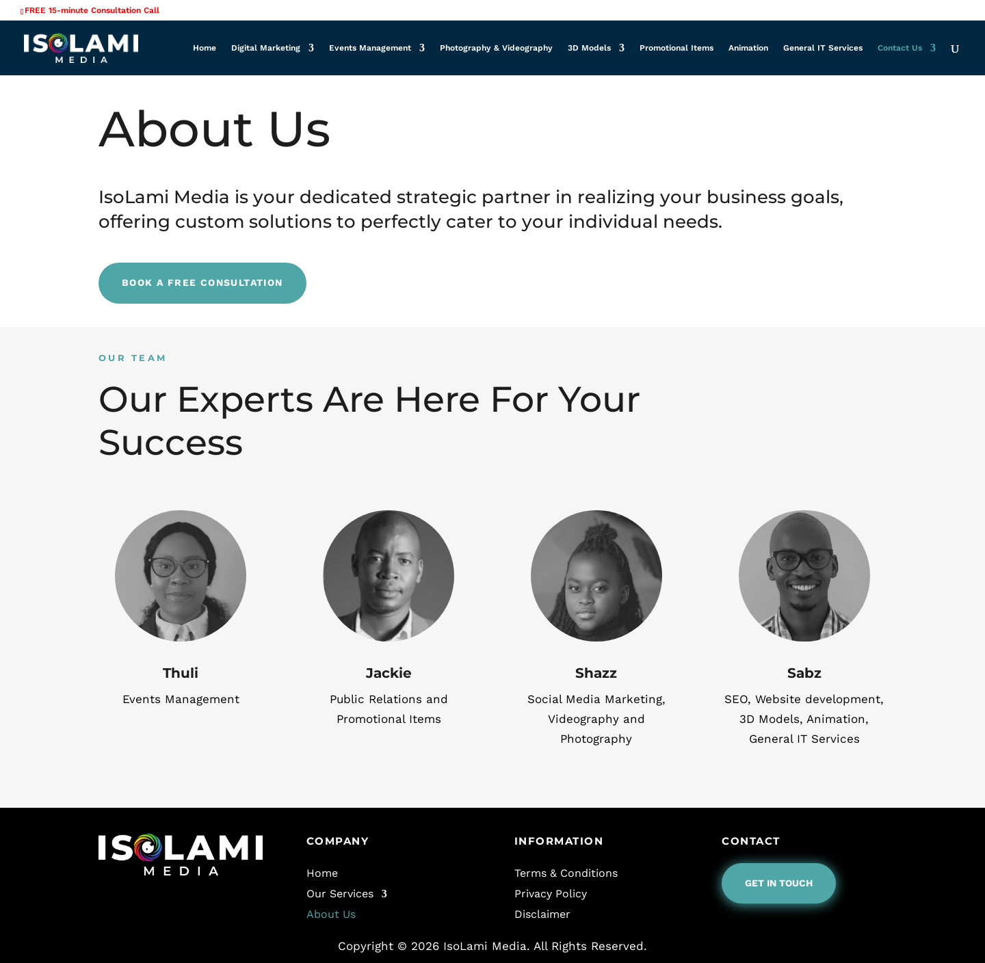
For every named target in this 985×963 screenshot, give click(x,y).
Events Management (370, 48)
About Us (331, 913)
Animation (748, 48)
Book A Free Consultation (202, 282)
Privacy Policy (550, 893)
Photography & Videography (496, 48)
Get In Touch (779, 883)
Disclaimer (542, 913)
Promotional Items (676, 48)
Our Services (339, 893)
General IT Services (823, 48)
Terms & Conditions (566, 872)
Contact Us (900, 48)
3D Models (589, 48)
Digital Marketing (265, 48)
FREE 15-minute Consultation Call (92, 10)
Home (204, 48)
